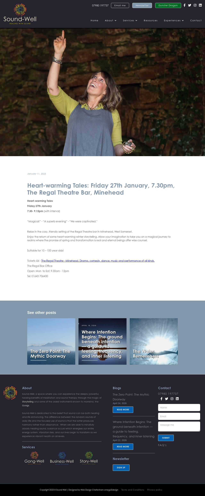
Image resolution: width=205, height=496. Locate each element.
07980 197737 (100, 5)
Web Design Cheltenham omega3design (99, 490)
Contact (196, 20)
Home (94, 20)
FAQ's (162, 445)
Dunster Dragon (168, 5)
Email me (120, 5)
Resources (151, 20)
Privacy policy (154, 490)
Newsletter (142, 5)
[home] (20, 14)
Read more (123, 409)
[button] (111, 20)
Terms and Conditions (132, 490)
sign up (121, 467)
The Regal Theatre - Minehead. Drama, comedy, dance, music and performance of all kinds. (98, 260)
